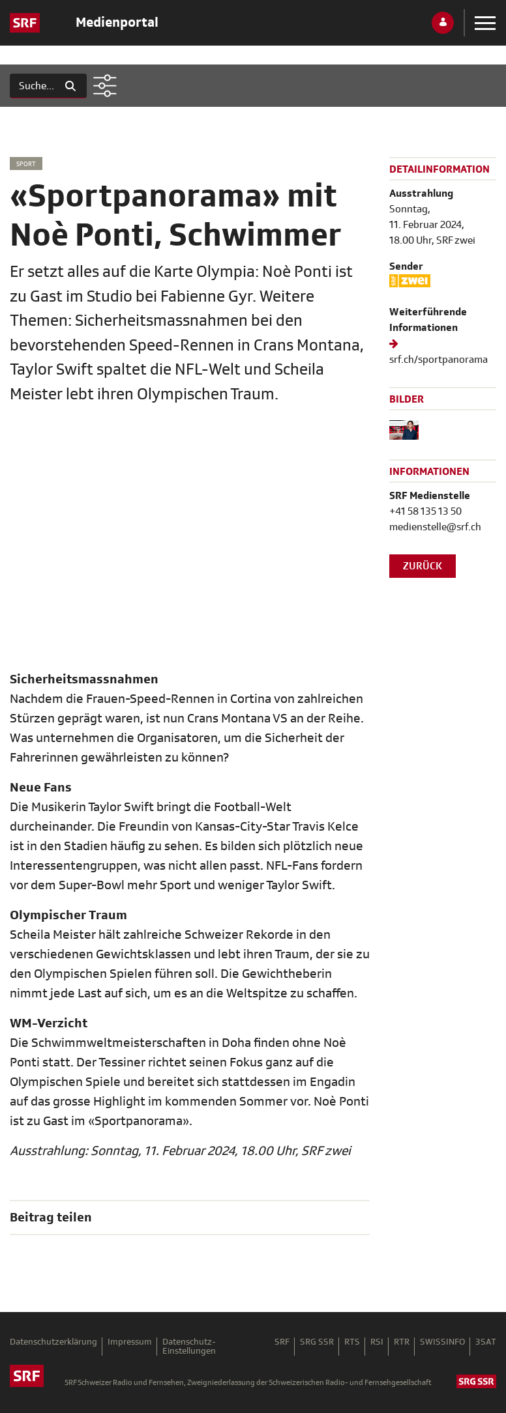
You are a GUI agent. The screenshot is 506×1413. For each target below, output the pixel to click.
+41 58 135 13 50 (425, 511)
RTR (401, 1342)
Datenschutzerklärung (53, 1342)
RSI (376, 1342)
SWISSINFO (442, 1342)
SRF (282, 1342)
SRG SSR (317, 1342)
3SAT (485, 1342)
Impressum (130, 1342)
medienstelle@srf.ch (435, 527)
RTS (352, 1342)
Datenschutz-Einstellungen (189, 1346)
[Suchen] (32, 86)
